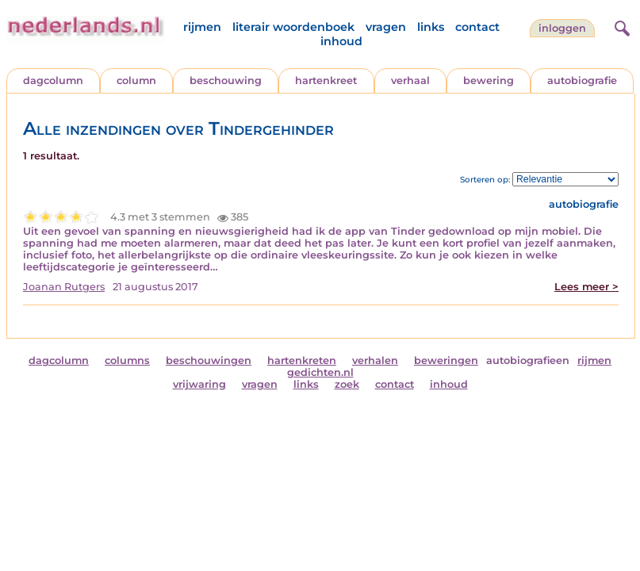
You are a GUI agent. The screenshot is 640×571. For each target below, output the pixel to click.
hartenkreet (326, 80)
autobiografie (582, 80)
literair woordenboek (293, 27)
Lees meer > (586, 287)
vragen (386, 27)
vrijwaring (199, 384)
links (430, 27)
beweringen (446, 360)
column (136, 80)
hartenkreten (301, 360)
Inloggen (562, 28)
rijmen (202, 27)
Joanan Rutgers (64, 287)
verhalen (375, 360)
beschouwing (226, 80)
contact (477, 27)
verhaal (410, 80)
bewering (488, 80)
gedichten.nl (320, 372)
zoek (347, 384)
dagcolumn (53, 80)
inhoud (341, 41)
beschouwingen (208, 360)
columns (127, 360)
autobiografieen (527, 360)
